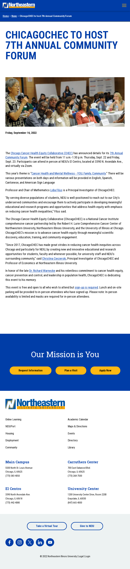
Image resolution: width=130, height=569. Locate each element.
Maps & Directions (77, 426)
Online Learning (13, 419)
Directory (73, 440)
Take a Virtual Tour (47, 526)
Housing (9, 433)
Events (71, 433)
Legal (80, 556)
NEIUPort (10, 426)
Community (11, 447)
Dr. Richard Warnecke (42, 270)
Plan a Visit (70, 370)
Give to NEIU (87, 526)
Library (71, 447)
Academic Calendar (78, 419)
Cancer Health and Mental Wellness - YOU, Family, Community (68, 173)
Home (6, 16)
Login (87, 556)
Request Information (30, 370)
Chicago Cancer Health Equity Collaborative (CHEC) (42, 153)
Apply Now (105, 370)
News (14, 16)
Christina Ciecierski (54, 258)
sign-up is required (86, 287)
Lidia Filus (56, 190)
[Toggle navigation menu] (124, 5)
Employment (12, 440)
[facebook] (9, 542)
